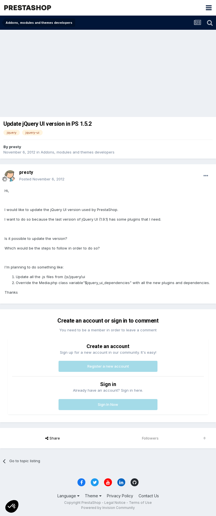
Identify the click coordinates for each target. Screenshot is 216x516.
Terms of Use (140, 502)
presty (15, 146)
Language (68, 495)
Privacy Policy (120, 495)
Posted (41, 179)
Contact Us (149, 495)
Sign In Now (108, 404)
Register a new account (108, 366)
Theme (93, 495)
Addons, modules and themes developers (78, 152)
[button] (12, 506)
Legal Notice (115, 502)
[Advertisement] (108, 72)
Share (52, 438)
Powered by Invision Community (108, 508)
